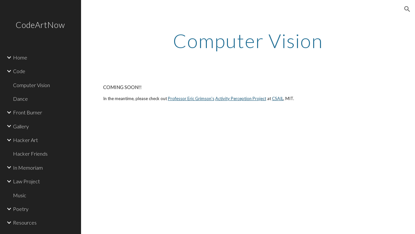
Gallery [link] (21, 126)
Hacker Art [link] (25, 140)
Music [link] (19, 195)
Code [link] (19, 71)
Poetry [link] (21, 209)
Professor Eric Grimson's (191, 98)
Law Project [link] (26, 181)
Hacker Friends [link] (30, 153)
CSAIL (277, 98)
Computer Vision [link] (31, 85)
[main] (248, 40)
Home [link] (20, 57)
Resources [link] (25, 222)
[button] (407, 9)
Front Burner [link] (27, 112)
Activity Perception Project (240, 98)
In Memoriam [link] (28, 167)
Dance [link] (20, 99)
